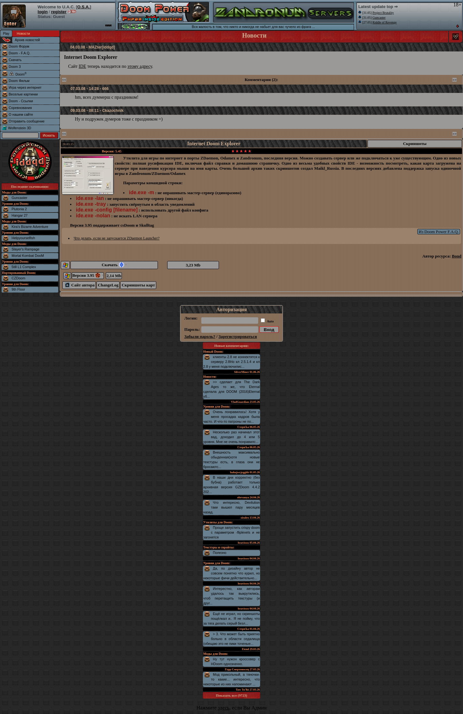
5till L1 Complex (24, 267)
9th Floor (18, 289)
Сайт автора (80, 285)
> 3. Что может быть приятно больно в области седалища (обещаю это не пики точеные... (231, 639)
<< (64, 80)
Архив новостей (27, 40)
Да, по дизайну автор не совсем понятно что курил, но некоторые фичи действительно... (231, 573)
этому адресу (139, 66)
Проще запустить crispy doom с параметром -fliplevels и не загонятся (231, 532)
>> (454, 80)
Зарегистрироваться (238, 336)
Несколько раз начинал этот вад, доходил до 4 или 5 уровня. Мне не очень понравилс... (231, 437)
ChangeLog (108, 285)
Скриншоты (414, 143)
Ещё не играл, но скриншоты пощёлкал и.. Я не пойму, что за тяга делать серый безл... (231, 618)
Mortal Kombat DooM (28, 256)
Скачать (114, 264)
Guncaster (19, 198)
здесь (223, 707)
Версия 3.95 (87, 275)
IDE (82, 66)
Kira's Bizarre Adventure (30, 227)
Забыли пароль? (199, 336)
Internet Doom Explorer (214, 143)
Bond (456, 256)
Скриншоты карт (138, 285)
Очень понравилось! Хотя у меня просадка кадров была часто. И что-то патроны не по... (231, 416)
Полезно (219, 553)
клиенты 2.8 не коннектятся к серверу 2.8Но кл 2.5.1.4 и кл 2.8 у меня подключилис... (231, 361)
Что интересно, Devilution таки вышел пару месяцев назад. (231, 507)
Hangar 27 (20, 215)
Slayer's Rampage (26, 249)
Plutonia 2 (19, 209)
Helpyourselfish (23, 238)
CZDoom (18, 278)
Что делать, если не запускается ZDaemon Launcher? (116, 238)
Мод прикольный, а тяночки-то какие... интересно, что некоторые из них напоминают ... (231, 679)
